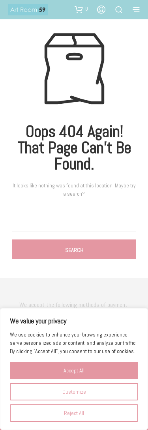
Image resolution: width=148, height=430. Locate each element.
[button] (81, 9)
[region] (74, 369)
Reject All (74, 413)
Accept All (74, 370)
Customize (74, 391)
